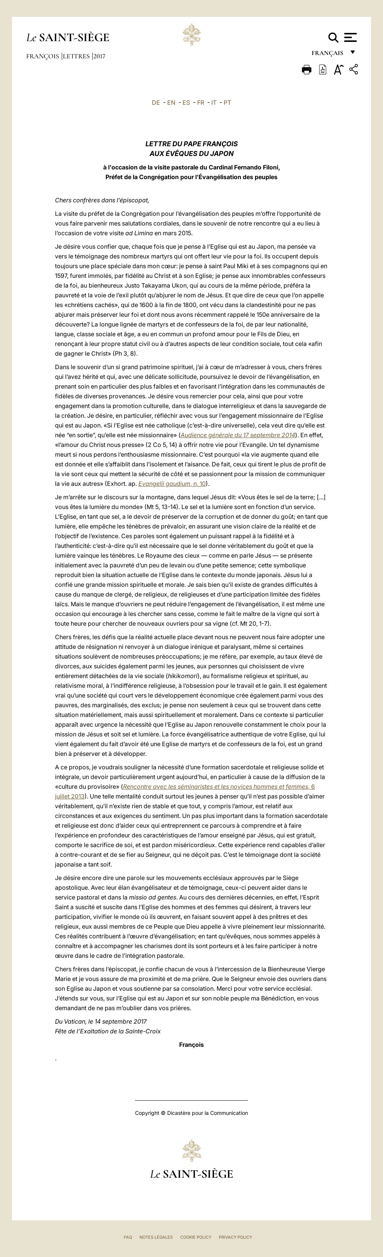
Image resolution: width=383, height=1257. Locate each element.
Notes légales (156, 1237)
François (43, 56)
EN (171, 102)
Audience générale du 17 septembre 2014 (238, 435)
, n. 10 (172, 483)
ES (186, 102)
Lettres (77, 56)
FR (200, 102)
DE (156, 102)
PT (227, 102)
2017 (99, 56)
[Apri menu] (349, 37)
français (328, 55)
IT (214, 102)
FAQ (128, 1237)
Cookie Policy (195, 1237)
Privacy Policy (235, 1237)
